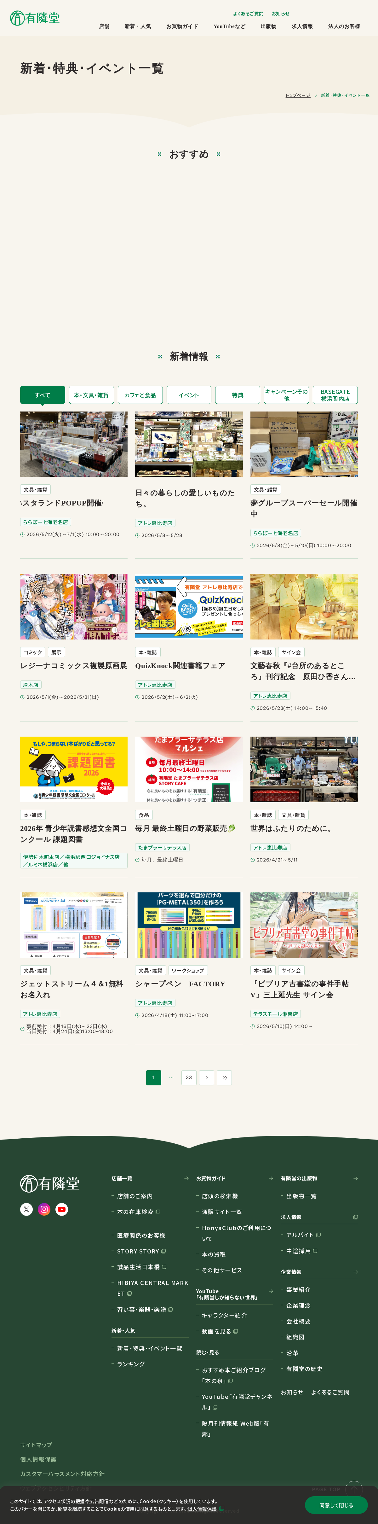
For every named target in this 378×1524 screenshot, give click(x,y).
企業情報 (291, 1272)
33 (189, 1077)
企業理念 (298, 1305)
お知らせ (281, 13)
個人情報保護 (202, 1508)
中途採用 (298, 1251)
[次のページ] (206, 1077)
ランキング (131, 1364)
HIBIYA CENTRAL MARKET (152, 1287)
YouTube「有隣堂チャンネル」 (237, 1401)
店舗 (104, 26)
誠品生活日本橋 (138, 1267)
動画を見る (217, 1331)
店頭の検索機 (220, 1196)
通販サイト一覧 (222, 1211)
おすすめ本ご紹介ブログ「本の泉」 (234, 1375)
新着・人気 (138, 26)
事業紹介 (298, 1289)
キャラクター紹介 (225, 1315)
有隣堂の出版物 (299, 1178)
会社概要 (298, 1321)
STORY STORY (138, 1251)
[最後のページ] (224, 1077)
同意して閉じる (336, 1505)
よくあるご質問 (248, 13)
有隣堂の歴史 (304, 1368)
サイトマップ (36, 1444)
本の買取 (214, 1254)
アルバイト (300, 1234)
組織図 (295, 1337)
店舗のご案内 (135, 1196)
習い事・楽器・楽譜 (141, 1309)
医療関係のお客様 (141, 1235)
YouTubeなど (229, 26)
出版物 (269, 26)
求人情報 (302, 26)
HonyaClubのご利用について (237, 1232)
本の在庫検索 (135, 1211)
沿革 (292, 1353)
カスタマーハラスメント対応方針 (62, 1473)
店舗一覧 (122, 1178)
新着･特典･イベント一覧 (149, 1348)
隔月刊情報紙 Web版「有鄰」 (236, 1428)
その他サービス (222, 1270)
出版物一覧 (301, 1196)
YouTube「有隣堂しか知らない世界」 (227, 1294)
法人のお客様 (344, 26)
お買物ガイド (182, 26)
